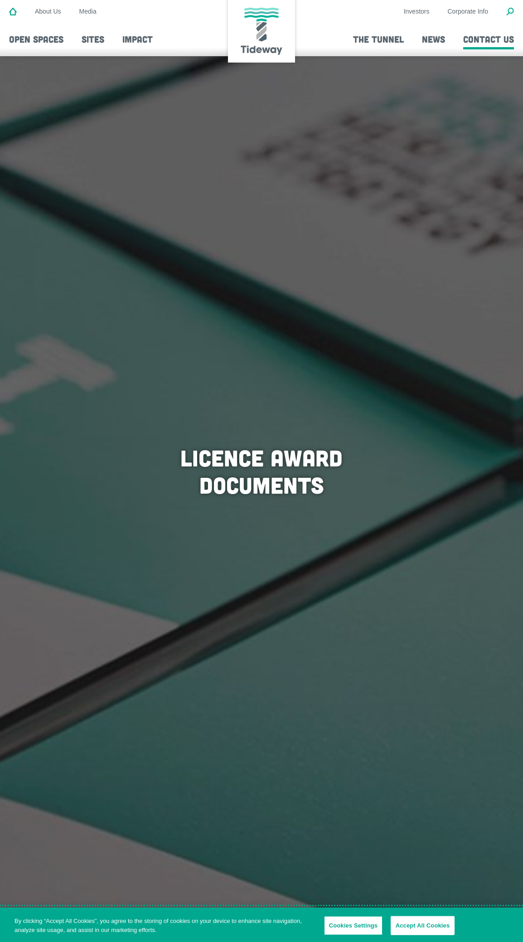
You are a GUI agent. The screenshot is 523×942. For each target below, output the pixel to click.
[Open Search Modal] (510, 12)
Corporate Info (468, 11)
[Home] (13, 12)
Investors (417, 11)
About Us (48, 11)
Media (88, 11)
